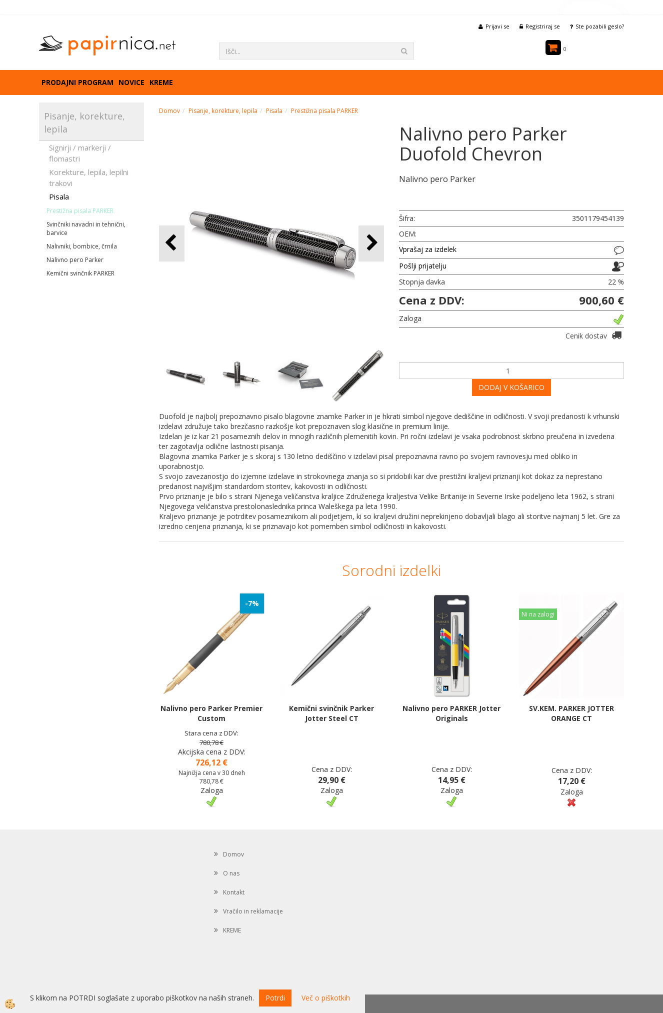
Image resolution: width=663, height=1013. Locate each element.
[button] (371, 243)
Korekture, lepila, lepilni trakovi (88, 177)
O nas (231, 873)
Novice (131, 82)
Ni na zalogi (538, 614)
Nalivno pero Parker (75, 260)
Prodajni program (78, 82)
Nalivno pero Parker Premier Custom (211, 713)
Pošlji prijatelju (422, 265)
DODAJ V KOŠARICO (511, 387)
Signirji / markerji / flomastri (80, 152)
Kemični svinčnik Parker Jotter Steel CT (331, 713)
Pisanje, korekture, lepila (223, 110)
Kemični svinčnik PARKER (80, 273)
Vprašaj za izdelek (427, 249)
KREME (161, 82)
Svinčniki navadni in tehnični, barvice (86, 228)
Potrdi (275, 997)
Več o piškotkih (326, 997)
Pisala (59, 197)
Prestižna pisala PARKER (80, 210)
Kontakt (233, 892)
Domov (169, 110)
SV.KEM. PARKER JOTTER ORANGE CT (571, 713)
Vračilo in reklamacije (253, 911)
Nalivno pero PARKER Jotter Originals (451, 713)
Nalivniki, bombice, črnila (81, 246)
